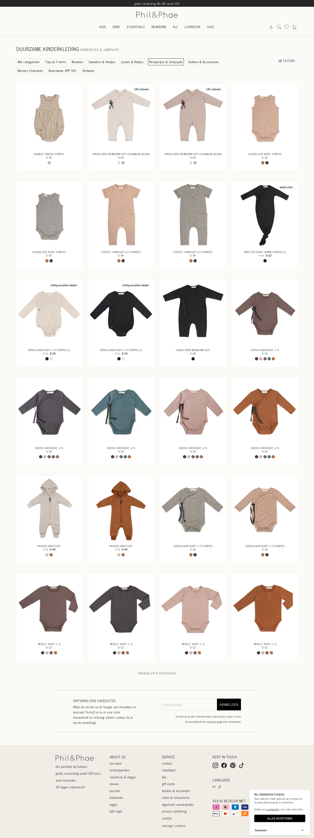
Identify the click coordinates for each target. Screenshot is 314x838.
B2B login (116, 811)
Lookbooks (116, 797)
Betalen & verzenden (176, 790)
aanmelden (229, 704)
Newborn (159, 26)
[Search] (271, 27)
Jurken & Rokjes (132, 61)
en (214, 786)
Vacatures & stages (123, 777)
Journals (115, 790)
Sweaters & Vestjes (102, 61)
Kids (102, 26)
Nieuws (114, 783)
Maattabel (169, 770)
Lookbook (193, 26)
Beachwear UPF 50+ (63, 70)
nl (219, 786)
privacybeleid (193, 721)
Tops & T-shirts (55, 61)
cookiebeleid (272, 809)
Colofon (167, 818)
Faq (164, 777)
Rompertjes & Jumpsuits (166, 61)
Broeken (77, 61)
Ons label (116, 763)
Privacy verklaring (174, 811)
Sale (211, 26)
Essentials (136, 26)
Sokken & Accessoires (203, 61)
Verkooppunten (120, 770)
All (175, 26)
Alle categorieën (28, 61)
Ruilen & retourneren (176, 797)
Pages (114, 804)
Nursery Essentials (30, 70)
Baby (116, 26)
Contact (167, 763)
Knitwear (89, 70)
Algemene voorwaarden (178, 804)
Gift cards (168, 783)
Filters (286, 60)
